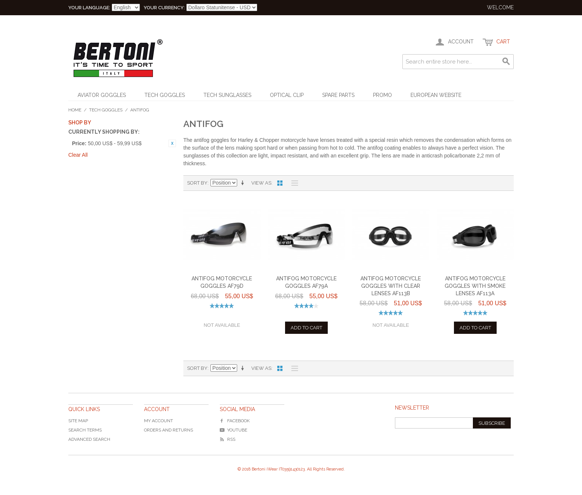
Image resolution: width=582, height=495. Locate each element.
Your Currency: (164, 7)
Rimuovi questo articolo (172, 143)
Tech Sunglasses (227, 95)
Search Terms (85, 430)
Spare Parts (338, 95)
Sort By (197, 183)
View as (261, 183)
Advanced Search (89, 439)
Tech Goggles (164, 95)
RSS (227, 439)
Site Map (78, 420)
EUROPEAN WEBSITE (436, 95)
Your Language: (89, 7)
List (292, 183)
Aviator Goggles (102, 95)
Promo (382, 95)
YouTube (233, 430)
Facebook (235, 420)
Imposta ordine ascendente (243, 183)
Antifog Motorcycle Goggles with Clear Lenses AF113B (390, 286)
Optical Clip (287, 95)
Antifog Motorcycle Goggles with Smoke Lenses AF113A (475, 286)
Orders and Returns (168, 430)
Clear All (78, 155)
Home (74, 110)
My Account (158, 420)
